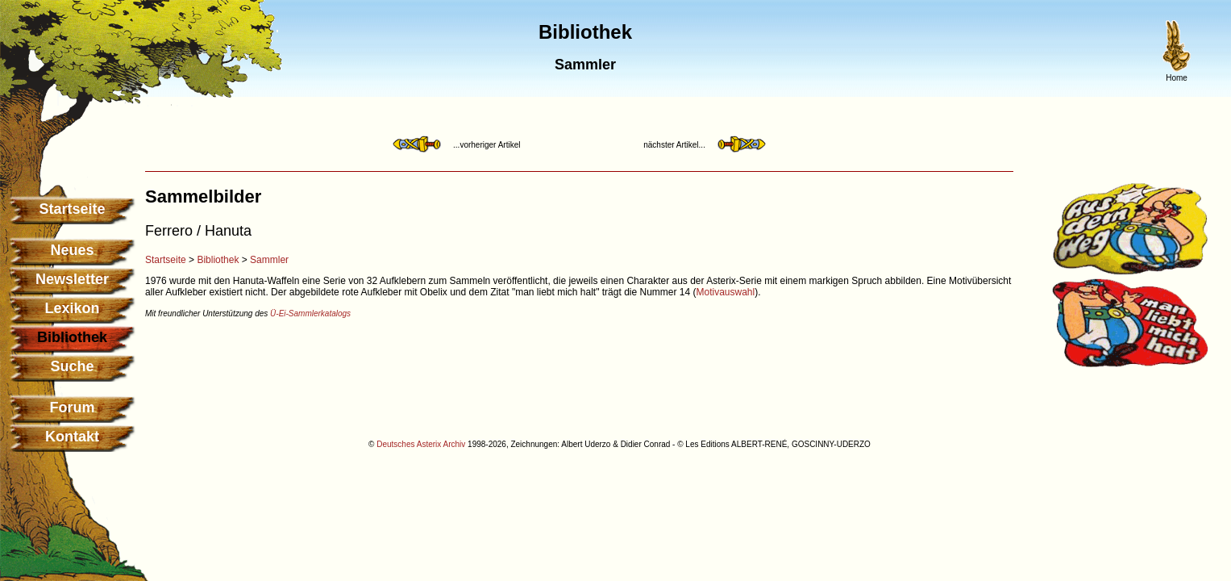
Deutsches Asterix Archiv (420, 444)
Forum (72, 407)
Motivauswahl (726, 292)
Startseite (72, 209)
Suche (72, 366)
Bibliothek (218, 259)
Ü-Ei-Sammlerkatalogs (310, 313)
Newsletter (72, 279)
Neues (72, 250)
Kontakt (72, 436)
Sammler (269, 259)
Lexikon (71, 308)
